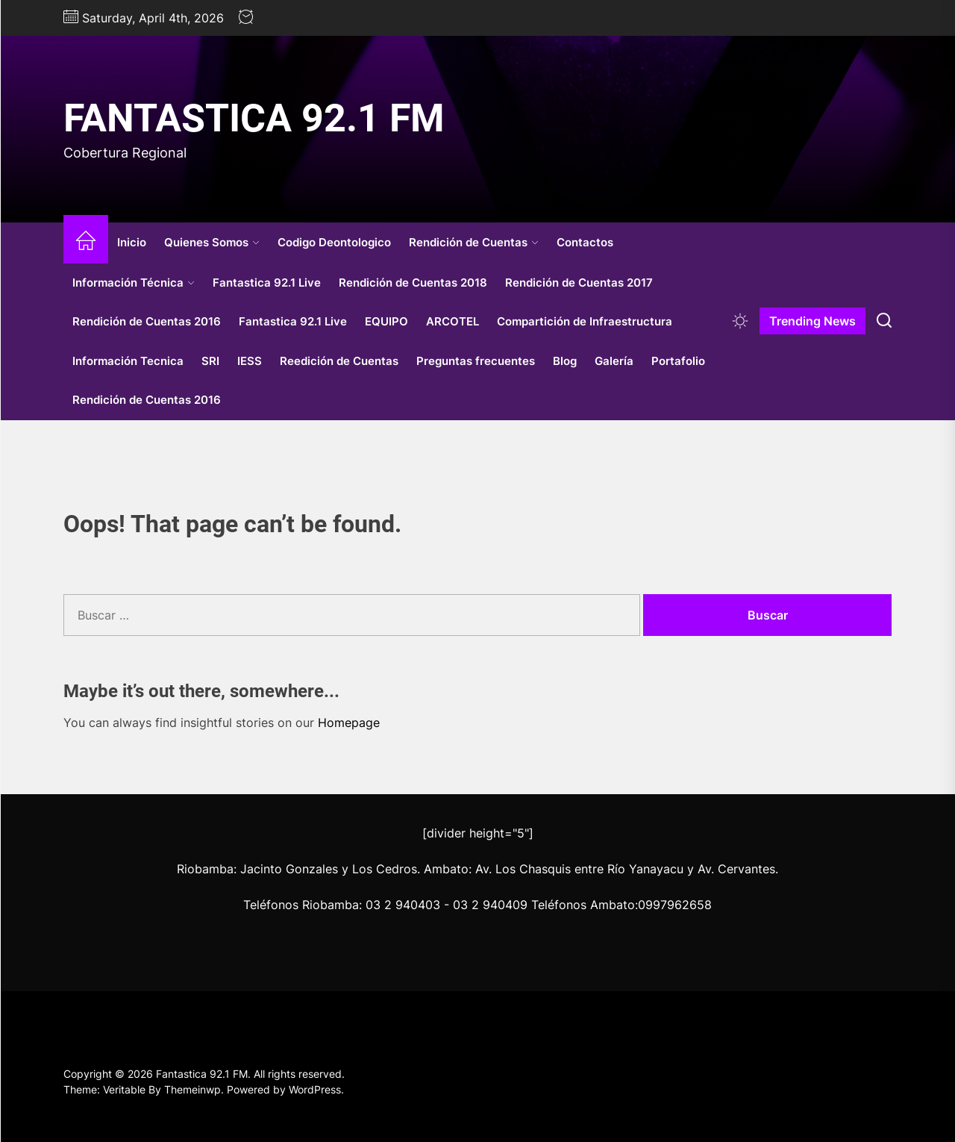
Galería (614, 361)
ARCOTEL (452, 321)
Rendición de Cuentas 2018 (413, 282)
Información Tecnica (128, 361)
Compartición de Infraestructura (584, 321)
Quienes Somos (212, 242)
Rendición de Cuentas (474, 242)
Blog (565, 361)
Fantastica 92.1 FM (254, 118)
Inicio (131, 242)
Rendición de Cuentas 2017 (579, 282)
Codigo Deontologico (334, 242)
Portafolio (678, 361)
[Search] (884, 321)
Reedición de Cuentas (339, 361)
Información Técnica (133, 282)
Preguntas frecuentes (475, 361)
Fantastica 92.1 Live (267, 282)
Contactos (585, 242)
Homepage (349, 722)
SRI (210, 361)
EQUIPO (386, 321)
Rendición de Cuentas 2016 (146, 321)
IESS (249, 361)
